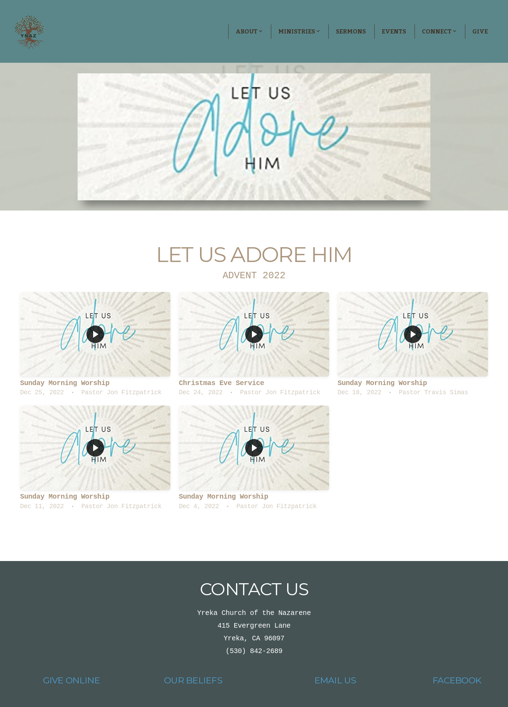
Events (394, 31)
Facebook (457, 680)
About (249, 31)
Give (480, 31)
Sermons (351, 31)
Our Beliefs (193, 680)
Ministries (299, 31)
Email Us (335, 680)
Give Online (71, 680)
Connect (439, 31)
